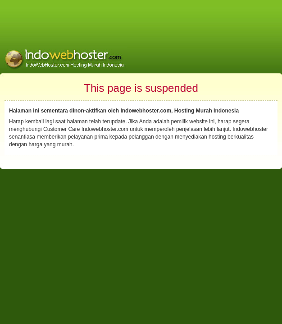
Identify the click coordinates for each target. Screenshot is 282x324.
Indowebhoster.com (105, 129)
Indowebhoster (250, 129)
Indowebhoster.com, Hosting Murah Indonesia (179, 111)
